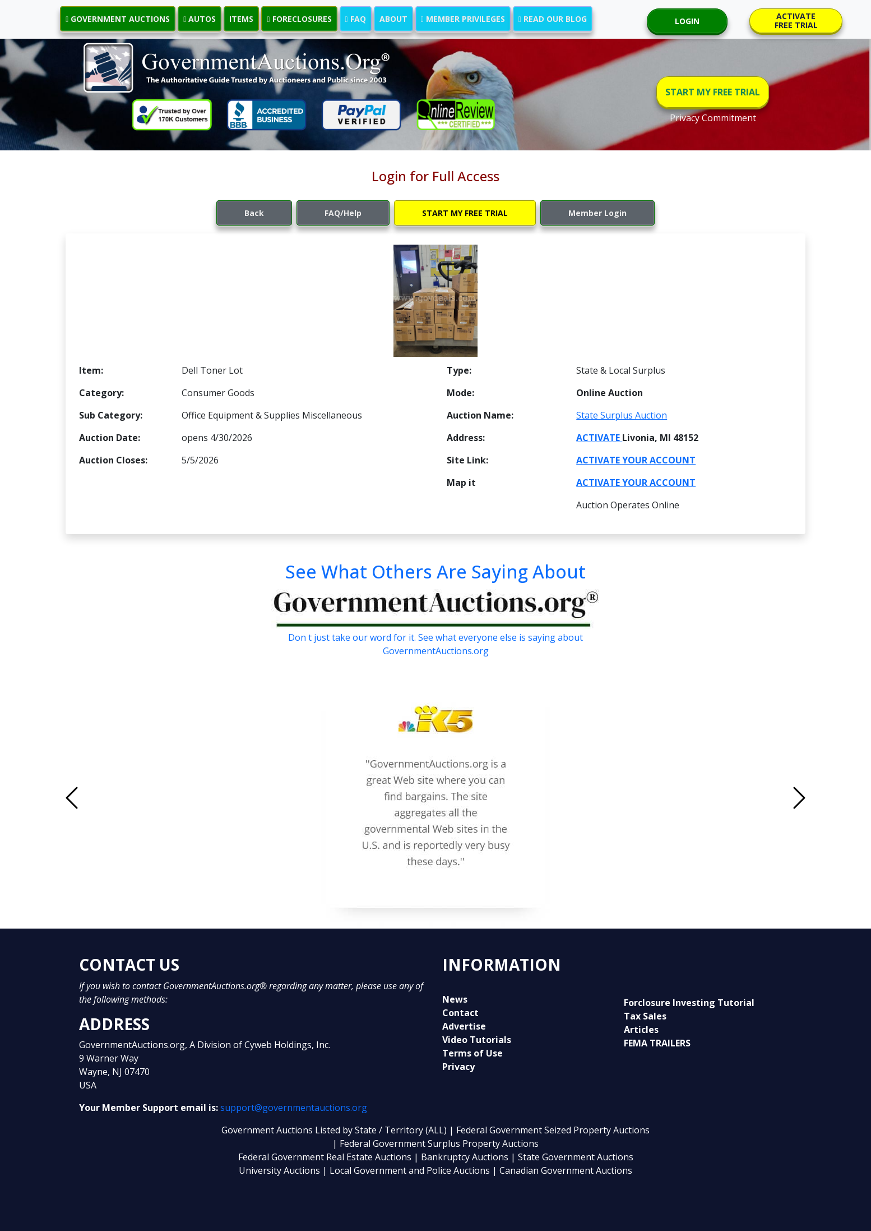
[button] (126, 798)
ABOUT (393, 18)
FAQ (355, 18)
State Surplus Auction (621, 415)
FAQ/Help (343, 213)
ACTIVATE (599, 437)
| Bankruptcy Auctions (462, 1157)
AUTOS (199, 18)
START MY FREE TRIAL (712, 92)
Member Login (597, 213)
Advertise (464, 1026)
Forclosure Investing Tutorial (689, 1002)
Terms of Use (472, 1053)
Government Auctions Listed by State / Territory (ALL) (335, 1130)
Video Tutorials (476, 1040)
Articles (641, 1029)
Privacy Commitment (713, 118)
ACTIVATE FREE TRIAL (796, 20)
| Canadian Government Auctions (562, 1170)
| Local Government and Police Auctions (406, 1170)
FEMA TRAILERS (657, 1043)
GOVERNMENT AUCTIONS (118, 18)
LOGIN (687, 21)
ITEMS (241, 18)
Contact (460, 1013)
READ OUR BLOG (552, 18)
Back (254, 213)
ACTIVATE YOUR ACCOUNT (636, 460)
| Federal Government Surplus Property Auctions (435, 1143)
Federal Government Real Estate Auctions (324, 1157)
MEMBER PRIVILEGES (463, 18)
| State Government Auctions (572, 1157)
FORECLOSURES (299, 18)
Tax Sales (645, 1016)
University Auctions (280, 1170)
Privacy (458, 1066)
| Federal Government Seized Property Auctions (549, 1130)
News (454, 999)
